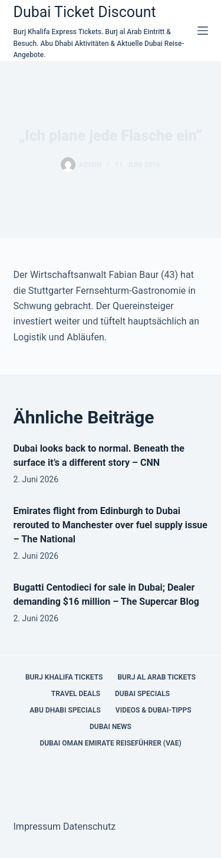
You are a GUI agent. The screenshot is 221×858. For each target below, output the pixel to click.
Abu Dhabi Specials (65, 710)
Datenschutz (89, 826)
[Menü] (202, 30)
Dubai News (110, 727)
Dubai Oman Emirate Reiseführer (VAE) (110, 743)
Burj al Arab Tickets (156, 677)
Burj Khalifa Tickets (64, 677)
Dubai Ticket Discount (85, 12)
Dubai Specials (142, 694)
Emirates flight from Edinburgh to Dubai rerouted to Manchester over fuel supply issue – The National (110, 525)
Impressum (37, 826)
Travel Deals (75, 694)
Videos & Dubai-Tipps (154, 710)
